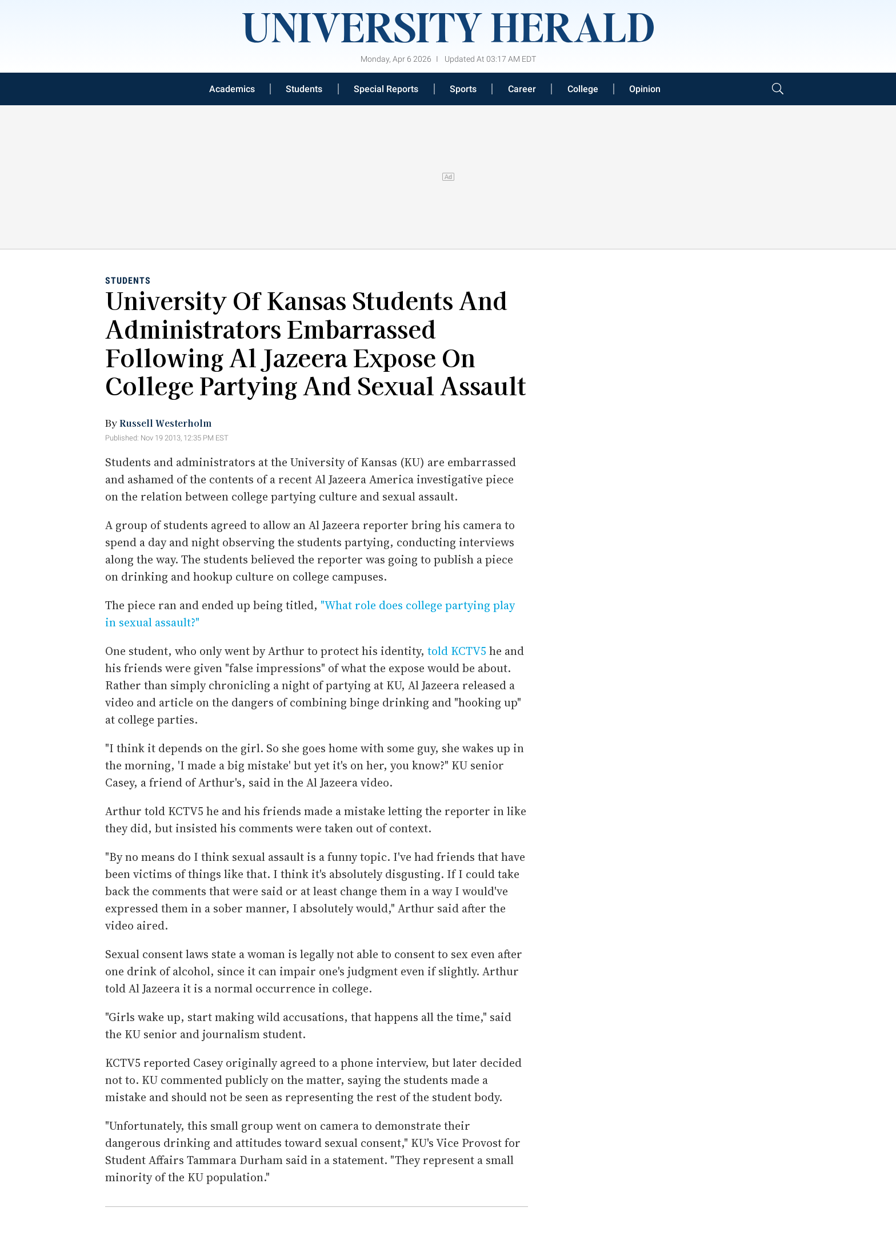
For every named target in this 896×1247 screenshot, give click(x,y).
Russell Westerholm (165, 423)
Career (522, 89)
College (582, 89)
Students (304, 89)
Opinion (645, 89)
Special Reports (386, 89)
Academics (232, 89)
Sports (463, 89)
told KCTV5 (456, 651)
